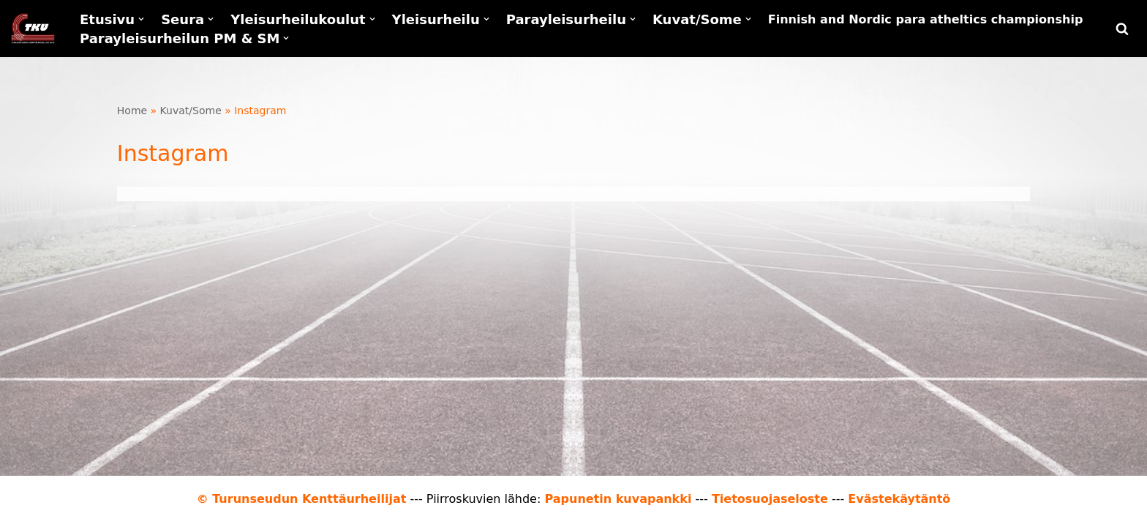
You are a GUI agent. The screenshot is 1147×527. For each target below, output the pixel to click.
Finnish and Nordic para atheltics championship (925, 19)
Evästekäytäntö (899, 499)
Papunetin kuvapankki (617, 499)
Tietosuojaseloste (770, 499)
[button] (141, 19)
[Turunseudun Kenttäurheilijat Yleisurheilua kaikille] (33, 28)
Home (132, 110)
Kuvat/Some (191, 110)
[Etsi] (1122, 28)
